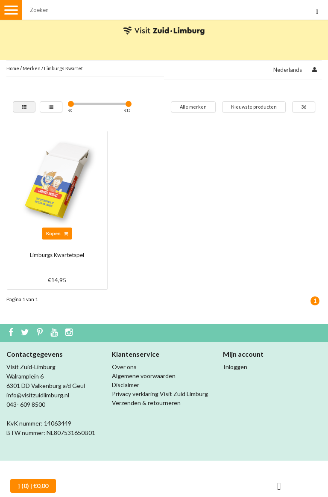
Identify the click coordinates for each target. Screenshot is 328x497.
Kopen (57, 233)
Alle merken (193, 106)
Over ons (124, 366)
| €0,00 (33, 486)
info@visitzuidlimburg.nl (37, 395)
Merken (32, 68)
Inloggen (235, 366)
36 (303, 106)
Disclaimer (125, 384)
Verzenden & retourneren (146, 402)
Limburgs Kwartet (63, 68)
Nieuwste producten (254, 106)
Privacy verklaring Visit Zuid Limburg (160, 393)
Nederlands (287, 69)
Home (12, 68)
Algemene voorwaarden (144, 375)
